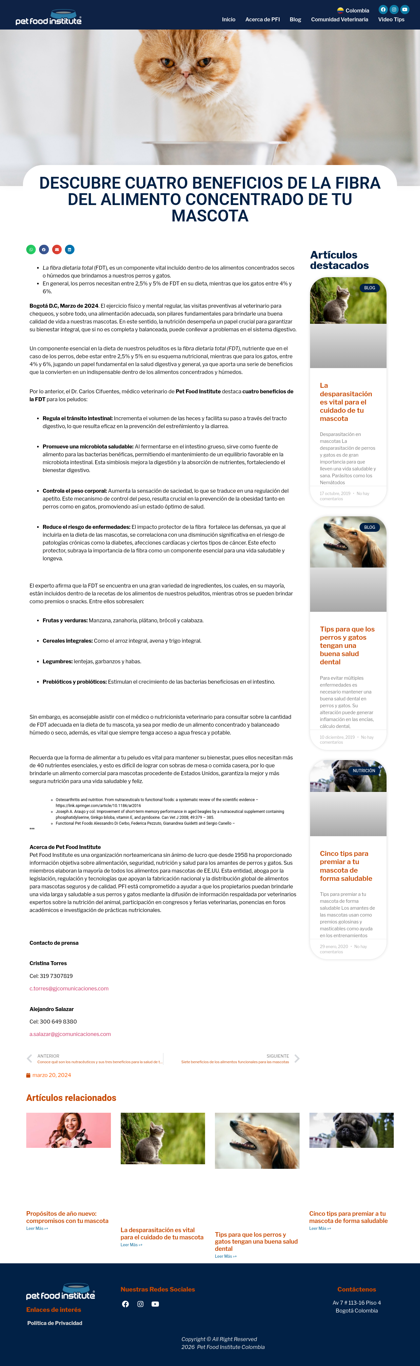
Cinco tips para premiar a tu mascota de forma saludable (346, 865)
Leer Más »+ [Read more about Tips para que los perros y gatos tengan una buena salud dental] (226, 1256)
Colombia (357, 11)
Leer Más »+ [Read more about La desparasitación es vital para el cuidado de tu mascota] (132, 1244)
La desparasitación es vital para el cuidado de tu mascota (346, 402)
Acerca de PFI (262, 19)
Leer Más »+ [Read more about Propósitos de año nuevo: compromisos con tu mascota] (37, 1228)
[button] (31, 249)
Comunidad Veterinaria (339, 19)
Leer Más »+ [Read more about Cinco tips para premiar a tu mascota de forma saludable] (320, 1228)
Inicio (229, 19)
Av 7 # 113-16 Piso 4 (356, 1303)
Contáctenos (356, 1289)
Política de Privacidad (54, 1323)
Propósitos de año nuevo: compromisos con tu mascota (67, 1217)
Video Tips (391, 19)
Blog (295, 19)
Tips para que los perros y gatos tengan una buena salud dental (347, 645)
